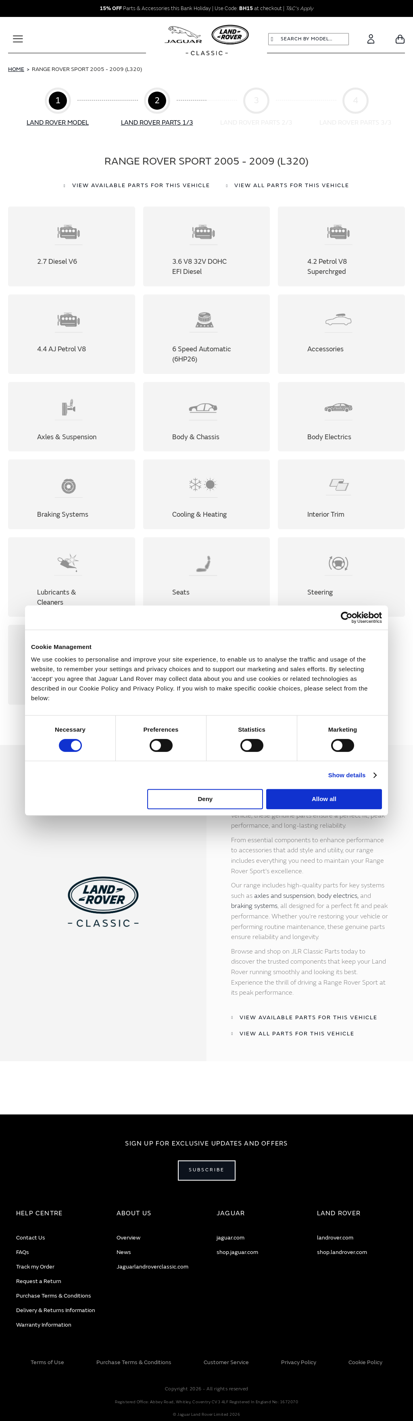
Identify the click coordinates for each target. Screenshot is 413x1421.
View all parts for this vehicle (291, 185)
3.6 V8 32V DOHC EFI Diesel (207, 249)
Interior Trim (341, 515)
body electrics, (338, 932)
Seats (207, 604)
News (124, 1252)
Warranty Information (43, 1324)
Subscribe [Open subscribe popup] (207, 1170)
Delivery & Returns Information (55, 1310)
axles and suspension (284, 932)
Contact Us (30, 1237)
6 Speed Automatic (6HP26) (207, 343)
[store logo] (206, 41)
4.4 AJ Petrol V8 (71, 343)
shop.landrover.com (342, 1252)
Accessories (341, 343)
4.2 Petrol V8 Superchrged (341, 249)
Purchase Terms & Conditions (53, 1295)
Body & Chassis (207, 431)
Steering (341, 604)
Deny (205, 798)
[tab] (56, 1213)
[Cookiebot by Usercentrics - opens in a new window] (346, 617)
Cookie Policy (365, 1362)
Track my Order (35, 1266)
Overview (128, 1237)
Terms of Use (47, 1362)
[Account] (371, 39)
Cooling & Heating (207, 515)
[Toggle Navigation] (18, 39)
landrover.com (335, 1237)
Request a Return (38, 1281)
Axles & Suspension (71, 431)
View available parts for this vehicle (141, 185)
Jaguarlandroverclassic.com (152, 1266)
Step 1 (58, 108)
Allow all (324, 798)
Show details (347, 775)
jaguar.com (230, 1237)
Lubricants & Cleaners (71, 604)
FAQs (22, 1252)
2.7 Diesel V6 (71, 249)
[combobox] (308, 39)
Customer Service (226, 1362)
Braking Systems (71, 515)
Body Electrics (341, 431)
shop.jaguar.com (237, 1252)
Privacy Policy (298, 1362)
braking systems (254, 942)
